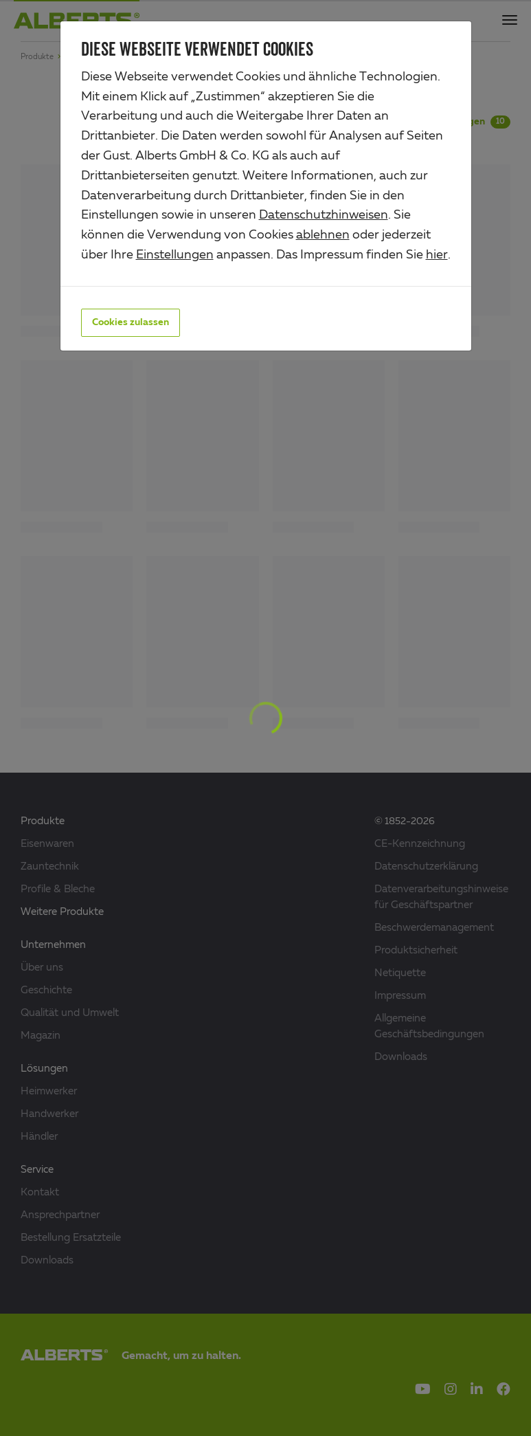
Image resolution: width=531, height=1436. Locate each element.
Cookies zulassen (130, 322)
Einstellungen (175, 255)
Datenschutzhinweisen (323, 215)
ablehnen (323, 235)
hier (437, 255)
